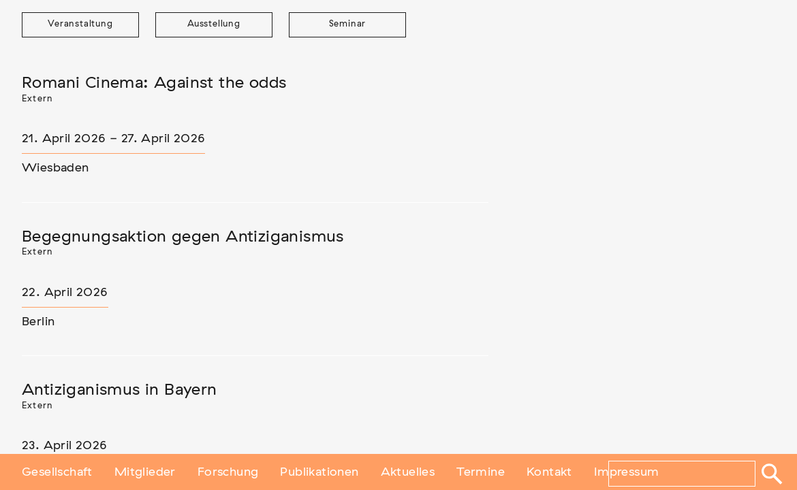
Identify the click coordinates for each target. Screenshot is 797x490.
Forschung (228, 472)
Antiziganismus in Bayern (119, 390)
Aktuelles (408, 472)
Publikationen (319, 472)
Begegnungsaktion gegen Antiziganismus (183, 237)
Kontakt (549, 472)
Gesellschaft (57, 472)
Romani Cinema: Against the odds (154, 83)
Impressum (626, 472)
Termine (480, 472)
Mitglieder (145, 472)
